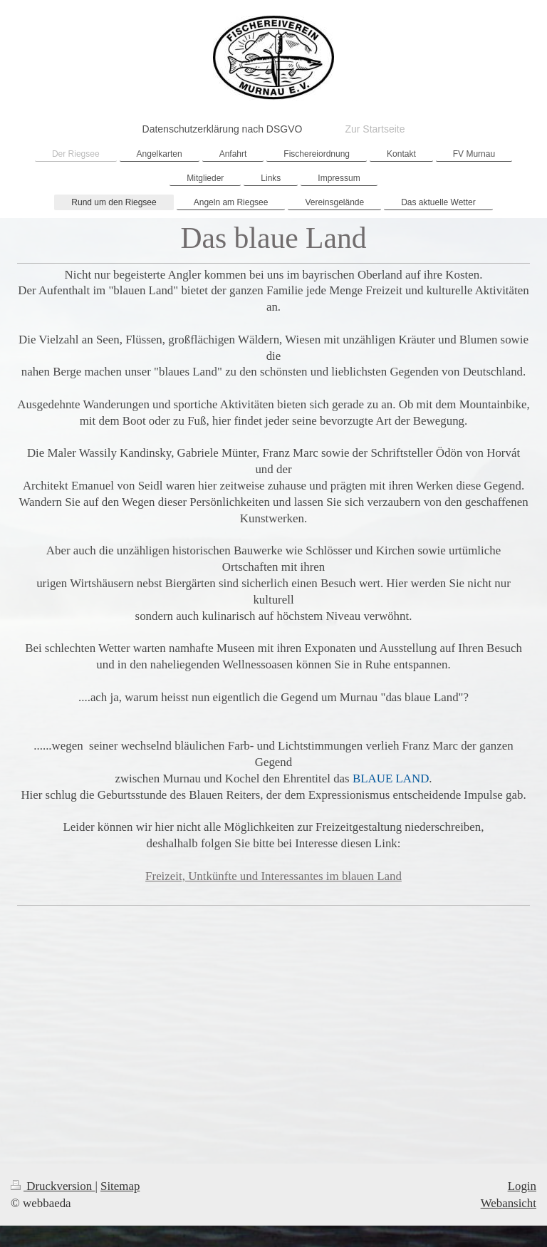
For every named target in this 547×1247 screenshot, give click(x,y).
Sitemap (120, 1186)
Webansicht (508, 1203)
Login (522, 1186)
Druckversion (53, 1186)
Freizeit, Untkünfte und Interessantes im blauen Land (273, 876)
